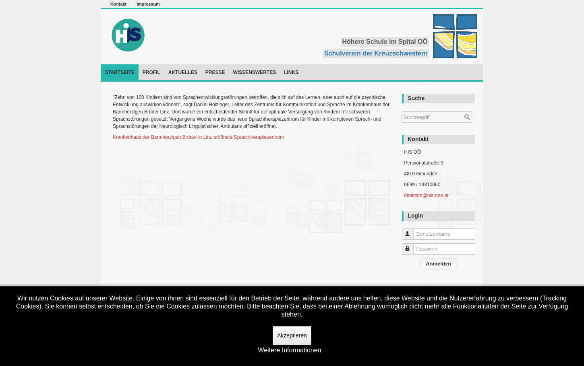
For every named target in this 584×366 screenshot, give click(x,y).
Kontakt (118, 4)
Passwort (411, 245)
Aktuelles (182, 72)
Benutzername (411, 230)
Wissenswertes (254, 72)
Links (291, 72)
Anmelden (438, 264)
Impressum (148, 4)
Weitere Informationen (289, 350)
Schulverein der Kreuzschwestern (376, 53)
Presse (215, 72)
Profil (151, 72)
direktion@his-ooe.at (426, 195)
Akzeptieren (292, 335)
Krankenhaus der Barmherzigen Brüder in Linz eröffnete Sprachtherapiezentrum (198, 137)
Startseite (120, 72)
